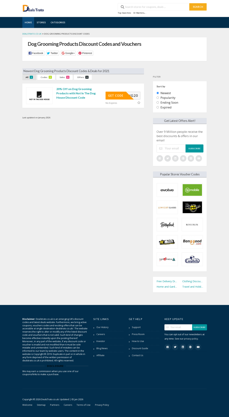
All (29, 77)
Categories (58, 22)
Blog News (102, 348)
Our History (102, 327)
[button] (36, 53)
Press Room (138, 334)
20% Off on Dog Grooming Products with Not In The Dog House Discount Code (76, 93)
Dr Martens (138, 12)
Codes (46, 77)
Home (28, 22)
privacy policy (191, 338)
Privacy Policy (102, 404)
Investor (100, 341)
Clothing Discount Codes (192, 281)
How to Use (138, 341)
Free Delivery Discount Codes (167, 281)
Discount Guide (140, 348)
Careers (100, 334)
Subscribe (195, 148)
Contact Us (137, 355)
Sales (64, 77)
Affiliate (100, 355)
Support (136, 327)
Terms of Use (84, 404)
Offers (83, 77)
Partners (54, 404)
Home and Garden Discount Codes (167, 286)
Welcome (27, 404)
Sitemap (41, 404)
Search (198, 6)
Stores (41, 22)
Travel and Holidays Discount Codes (192, 286)
